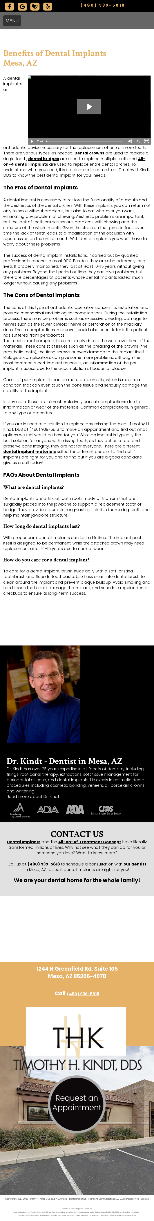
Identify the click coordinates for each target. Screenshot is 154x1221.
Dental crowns (89, 153)
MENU (12, 20)
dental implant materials (29, 451)
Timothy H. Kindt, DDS (40, 1199)
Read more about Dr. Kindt (33, 796)
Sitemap (145, 1199)
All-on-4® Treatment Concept (89, 842)
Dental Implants (23, 842)
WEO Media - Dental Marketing (70, 1199)
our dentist (134, 864)
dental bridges (43, 158)
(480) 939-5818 (102, 5)
